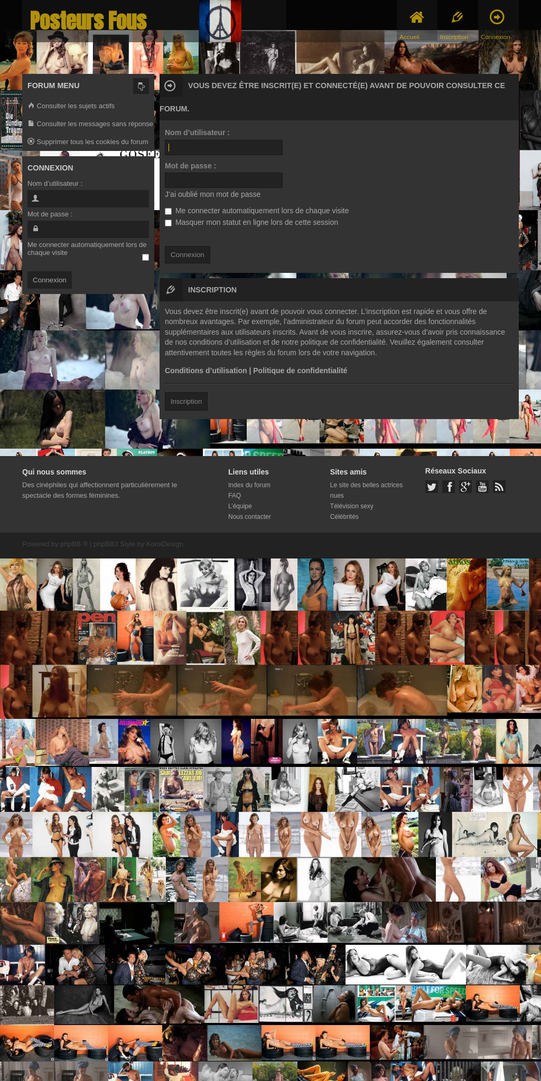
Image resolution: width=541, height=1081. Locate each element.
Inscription (186, 401)
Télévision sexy (352, 506)
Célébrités (344, 516)
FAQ (234, 495)
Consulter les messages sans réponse (90, 124)
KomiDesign (164, 544)
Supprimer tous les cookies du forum (87, 142)
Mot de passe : (190, 166)
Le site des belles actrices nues (366, 490)
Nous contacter (249, 516)
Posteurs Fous (88, 20)
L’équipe (240, 506)
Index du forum (249, 485)
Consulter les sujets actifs (71, 106)
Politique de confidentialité (300, 370)
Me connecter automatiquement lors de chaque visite (257, 210)
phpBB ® (74, 544)
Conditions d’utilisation (206, 370)
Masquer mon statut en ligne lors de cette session (251, 222)
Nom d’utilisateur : (197, 132)
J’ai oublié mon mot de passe (212, 194)
